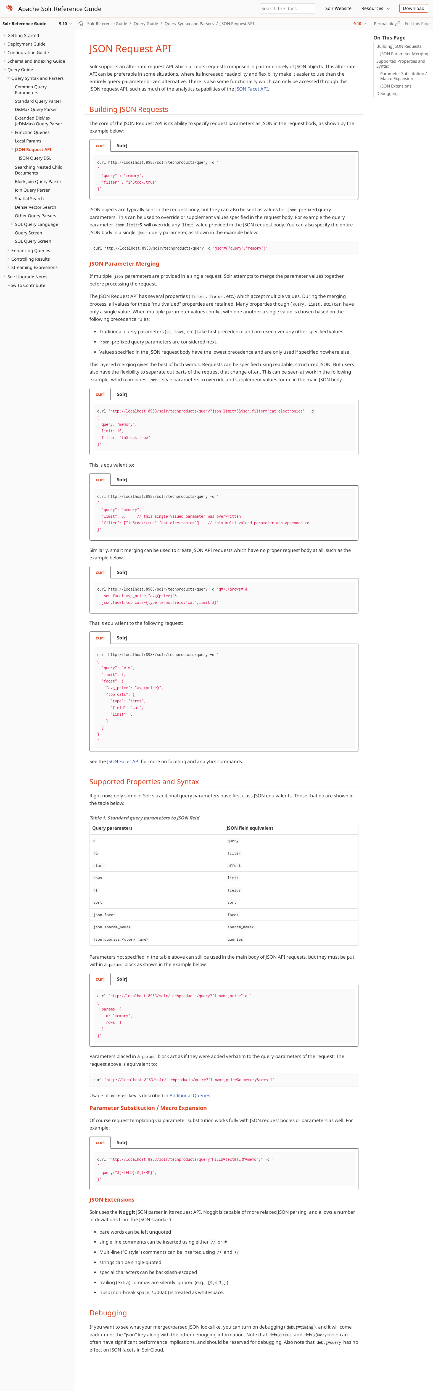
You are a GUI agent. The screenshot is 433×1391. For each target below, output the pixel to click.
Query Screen (28, 233)
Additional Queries (190, 1095)
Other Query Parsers (35, 216)
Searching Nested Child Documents (39, 170)
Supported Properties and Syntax (400, 63)
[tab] (100, 145)
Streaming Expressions (34, 267)
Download (413, 8)
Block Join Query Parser (38, 181)
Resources (372, 8)
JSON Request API (33, 149)
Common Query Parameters (31, 90)
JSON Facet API (251, 89)
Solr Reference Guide (107, 23)
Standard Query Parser (38, 101)
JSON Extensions (395, 86)
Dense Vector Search (35, 207)
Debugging (387, 93)
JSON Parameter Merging (404, 53)
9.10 (357, 23)
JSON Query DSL (35, 158)
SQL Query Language (36, 224)
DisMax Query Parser (36, 109)
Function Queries (32, 132)
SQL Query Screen (33, 241)
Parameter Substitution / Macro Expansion (403, 76)
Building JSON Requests (398, 46)
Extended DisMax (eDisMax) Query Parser (38, 121)
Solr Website (338, 8)
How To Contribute (26, 285)
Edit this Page (418, 23)
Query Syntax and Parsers (37, 78)
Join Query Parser (32, 190)
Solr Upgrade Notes (27, 277)
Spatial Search (29, 198)
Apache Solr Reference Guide (59, 8)
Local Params (28, 141)
